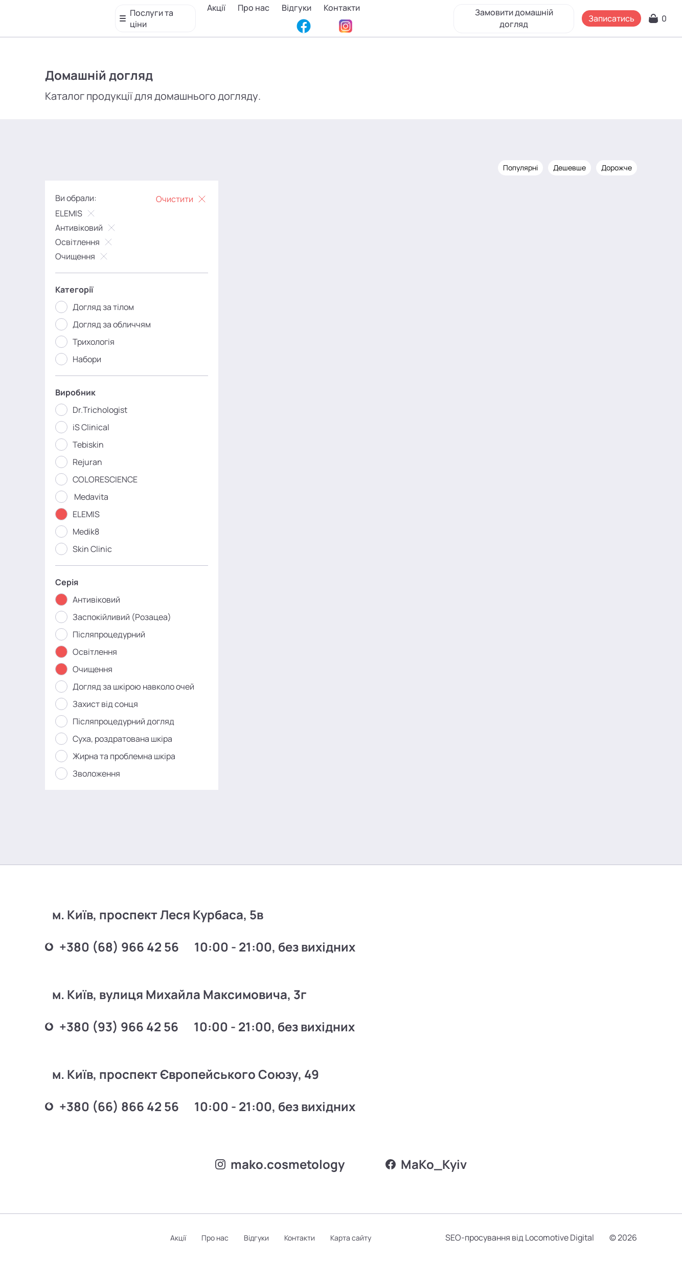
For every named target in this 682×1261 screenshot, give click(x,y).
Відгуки (297, 14)
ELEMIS (76, 213)
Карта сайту (350, 1238)
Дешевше (569, 167)
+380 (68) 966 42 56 (112, 946)
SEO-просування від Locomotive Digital (519, 1237)
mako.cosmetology (280, 1164)
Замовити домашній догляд (513, 14)
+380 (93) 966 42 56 (111, 1026)
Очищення (82, 256)
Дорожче (616, 167)
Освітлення (85, 242)
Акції (217, 14)
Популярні (520, 167)
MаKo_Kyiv (426, 1164)
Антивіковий (86, 228)
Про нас (254, 14)
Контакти (342, 14)
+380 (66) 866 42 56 (112, 1106)
